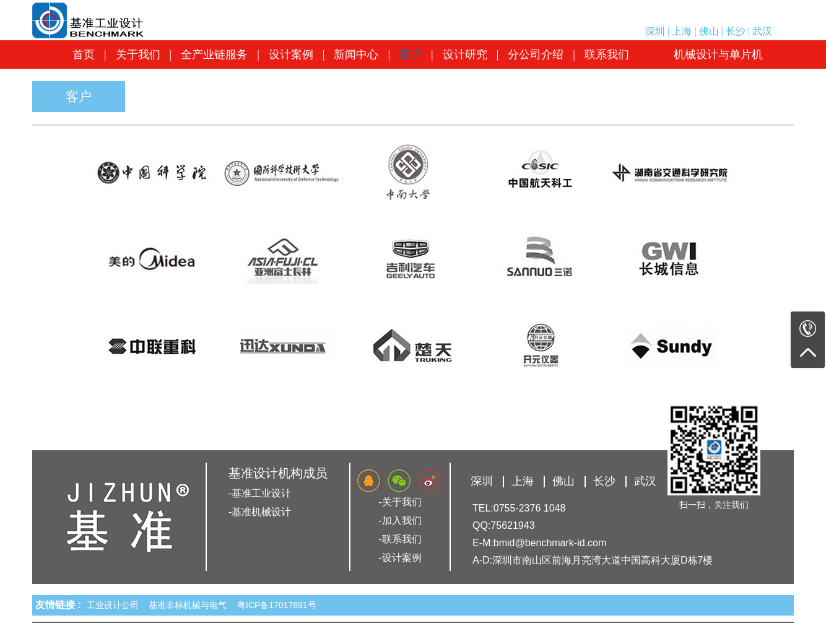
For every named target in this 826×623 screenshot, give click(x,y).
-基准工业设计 (259, 493)
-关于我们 (399, 502)
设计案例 (291, 54)
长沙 (736, 31)
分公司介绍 (535, 54)
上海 (682, 31)
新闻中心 (356, 54)
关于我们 (138, 54)
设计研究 (465, 54)
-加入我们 (399, 520)
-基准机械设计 (259, 512)
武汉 (762, 31)
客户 (410, 54)
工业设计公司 (115, 605)
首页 (83, 54)
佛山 (709, 31)
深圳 (655, 31)
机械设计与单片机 (718, 54)
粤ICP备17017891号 (276, 605)
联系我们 (607, 54)
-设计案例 (399, 557)
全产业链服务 (214, 54)
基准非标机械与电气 (190, 605)
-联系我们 (399, 539)
